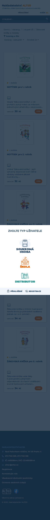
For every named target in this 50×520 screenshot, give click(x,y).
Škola (25, 266)
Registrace (35, 291)
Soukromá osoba (25, 250)
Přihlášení (16, 291)
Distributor (25, 281)
